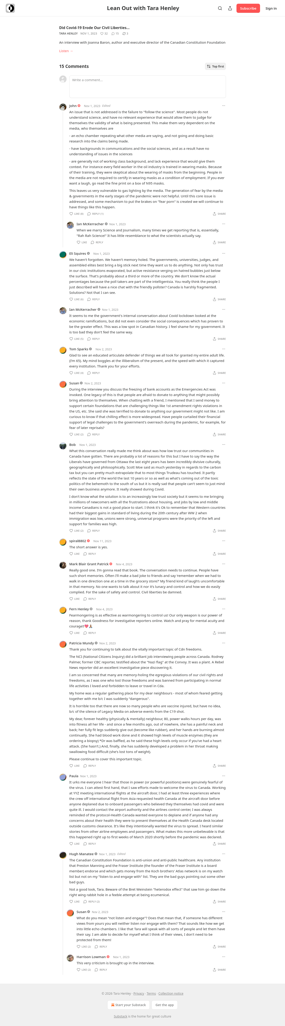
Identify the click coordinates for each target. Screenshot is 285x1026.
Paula (74, 776)
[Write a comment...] (148, 87)
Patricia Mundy (81, 643)
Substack (120, 1016)
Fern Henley (79, 609)
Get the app (164, 1005)
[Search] (220, 8)
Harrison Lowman (91, 956)
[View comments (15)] (115, 33)
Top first (215, 66)
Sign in (271, 8)
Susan (74, 383)
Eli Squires (77, 253)
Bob (72, 444)
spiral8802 (77, 540)
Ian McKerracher (90, 224)
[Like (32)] (104, 33)
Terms (151, 993)
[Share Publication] (230, 8)
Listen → (66, 50)
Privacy (138, 993)
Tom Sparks (78, 349)
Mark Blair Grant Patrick (89, 564)
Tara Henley (68, 33)
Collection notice (170, 993)
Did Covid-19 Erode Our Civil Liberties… (94, 27)
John (73, 105)
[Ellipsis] (223, 105)
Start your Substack (128, 1004)
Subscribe (248, 8)
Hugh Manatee (81, 854)
